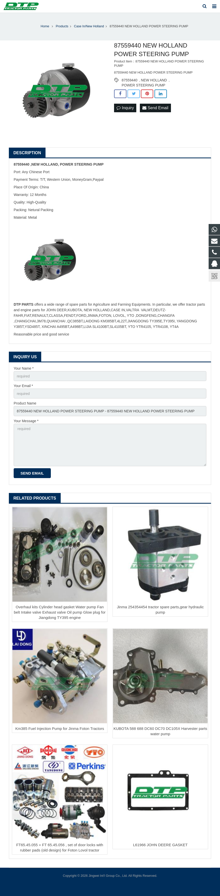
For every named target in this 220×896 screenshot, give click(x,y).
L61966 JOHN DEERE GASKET (160, 845)
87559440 (129, 80)
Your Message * (26, 421)
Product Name (25, 403)
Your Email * (23, 386)
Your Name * (24, 368)
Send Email (155, 108)
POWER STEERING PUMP (143, 85)
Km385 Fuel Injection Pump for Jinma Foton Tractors (59, 728)
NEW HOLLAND (154, 80)
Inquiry (125, 108)
